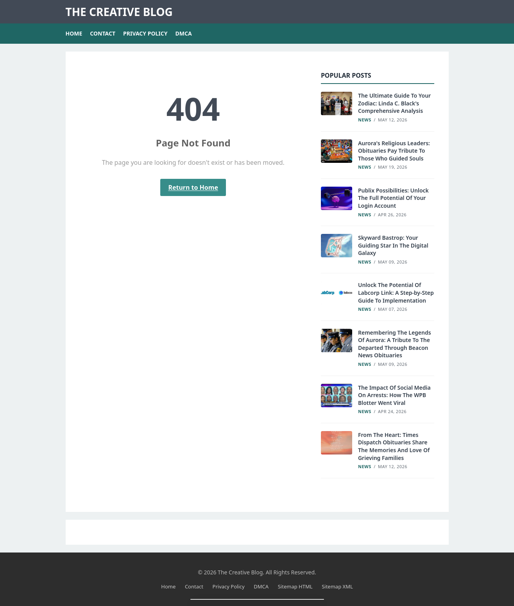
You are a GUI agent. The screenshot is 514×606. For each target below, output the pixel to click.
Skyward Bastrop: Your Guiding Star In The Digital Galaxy (393, 245)
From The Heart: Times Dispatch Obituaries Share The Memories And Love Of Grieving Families (394, 446)
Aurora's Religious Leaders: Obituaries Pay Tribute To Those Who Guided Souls (394, 150)
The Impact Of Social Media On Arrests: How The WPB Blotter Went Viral (394, 395)
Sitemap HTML (295, 586)
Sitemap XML (337, 586)
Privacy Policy (145, 33)
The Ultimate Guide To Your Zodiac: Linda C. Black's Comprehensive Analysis (394, 103)
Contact (102, 33)
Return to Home (193, 187)
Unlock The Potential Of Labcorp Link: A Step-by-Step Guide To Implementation (396, 292)
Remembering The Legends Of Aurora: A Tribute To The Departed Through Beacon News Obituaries (394, 344)
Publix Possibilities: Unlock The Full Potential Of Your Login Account (393, 198)
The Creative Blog (119, 11)
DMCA (184, 33)
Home (74, 33)
